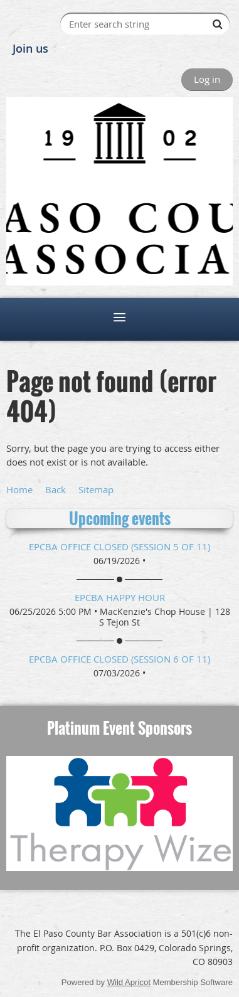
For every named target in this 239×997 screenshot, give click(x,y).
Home (19, 489)
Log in (207, 79)
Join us (30, 48)
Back (55, 489)
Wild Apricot (129, 982)
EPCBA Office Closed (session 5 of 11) (119, 546)
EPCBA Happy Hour (120, 597)
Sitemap (96, 489)
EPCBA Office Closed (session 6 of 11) (119, 659)
